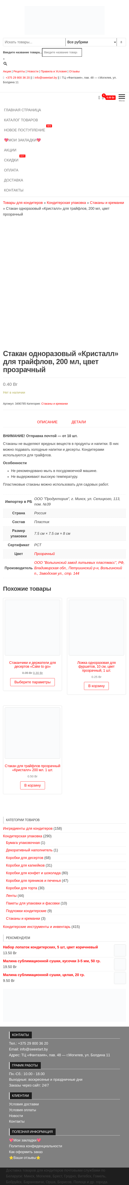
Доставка (13, 180)
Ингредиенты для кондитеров (28, 828)
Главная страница (22, 110)
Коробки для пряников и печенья (33, 881)
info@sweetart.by (46, 77)
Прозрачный (44, 554)
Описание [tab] (47, 422)
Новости (33, 71)
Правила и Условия (54, 71)
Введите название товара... (22, 52)
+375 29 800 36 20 (17, 77)
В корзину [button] (96, 686)
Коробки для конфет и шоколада (33, 873)
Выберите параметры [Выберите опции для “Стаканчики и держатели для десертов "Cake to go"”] (32, 682)
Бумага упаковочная (23, 843)
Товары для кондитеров (23, 203)
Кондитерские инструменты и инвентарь (36, 927)
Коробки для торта (21, 888)
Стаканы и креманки (107, 203)
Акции (7, 71)
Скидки (14, 158)
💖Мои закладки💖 (22, 140)
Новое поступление (28, 128)
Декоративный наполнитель (29, 850)
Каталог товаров (21, 120)
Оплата (11, 170)
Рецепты (19, 71)
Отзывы (74, 71)
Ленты (11, 896)
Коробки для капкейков (25, 865)
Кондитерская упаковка (66, 203)
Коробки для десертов (24, 858)
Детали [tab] (79, 422)
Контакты (13, 190)
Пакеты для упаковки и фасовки (33, 903)
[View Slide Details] (64, 1005)
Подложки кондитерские (26, 911)
